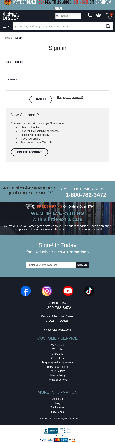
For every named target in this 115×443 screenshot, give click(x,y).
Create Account (29, 151)
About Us (57, 398)
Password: (12, 79)
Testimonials (57, 406)
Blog (57, 402)
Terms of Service (57, 378)
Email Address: (14, 61)
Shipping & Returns (58, 365)
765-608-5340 (57, 320)
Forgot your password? (70, 97)
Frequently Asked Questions (57, 361)
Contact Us (57, 357)
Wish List (57, 348)
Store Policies (57, 370)
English (62, 16)
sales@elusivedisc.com (57, 329)
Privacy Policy (58, 374)
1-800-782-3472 (86, 194)
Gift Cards (57, 353)
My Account (57, 344)
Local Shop (57, 411)
